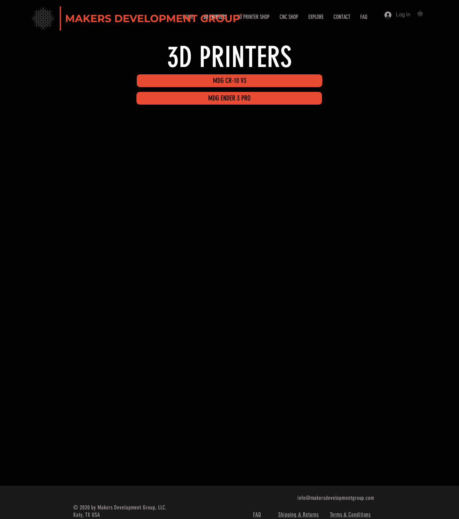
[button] (423, 13)
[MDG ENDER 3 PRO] (229, 98)
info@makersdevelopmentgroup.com (335, 497)
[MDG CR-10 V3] (229, 80)
